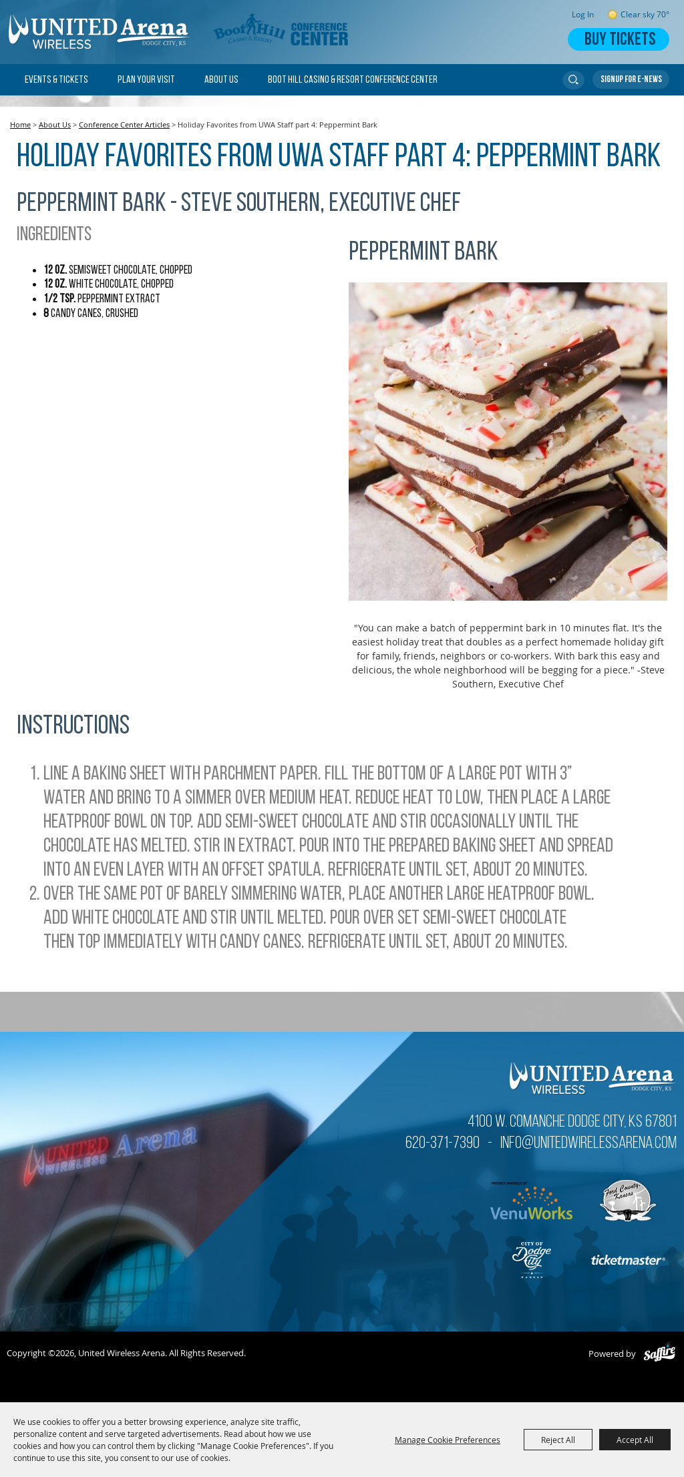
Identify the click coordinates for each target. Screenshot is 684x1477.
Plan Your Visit (146, 80)
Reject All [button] (558, 1439)
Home (20, 124)
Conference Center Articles (124, 124)
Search (573, 80)
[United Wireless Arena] (100, 32)
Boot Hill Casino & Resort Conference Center (353, 80)
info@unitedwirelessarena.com (588, 1144)
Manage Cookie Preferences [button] (447, 1439)
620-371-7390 (442, 1144)
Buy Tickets (619, 40)
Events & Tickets (56, 80)
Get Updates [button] (630, 79)
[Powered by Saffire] (659, 1354)
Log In (583, 14)
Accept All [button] (635, 1439)
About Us (221, 80)
